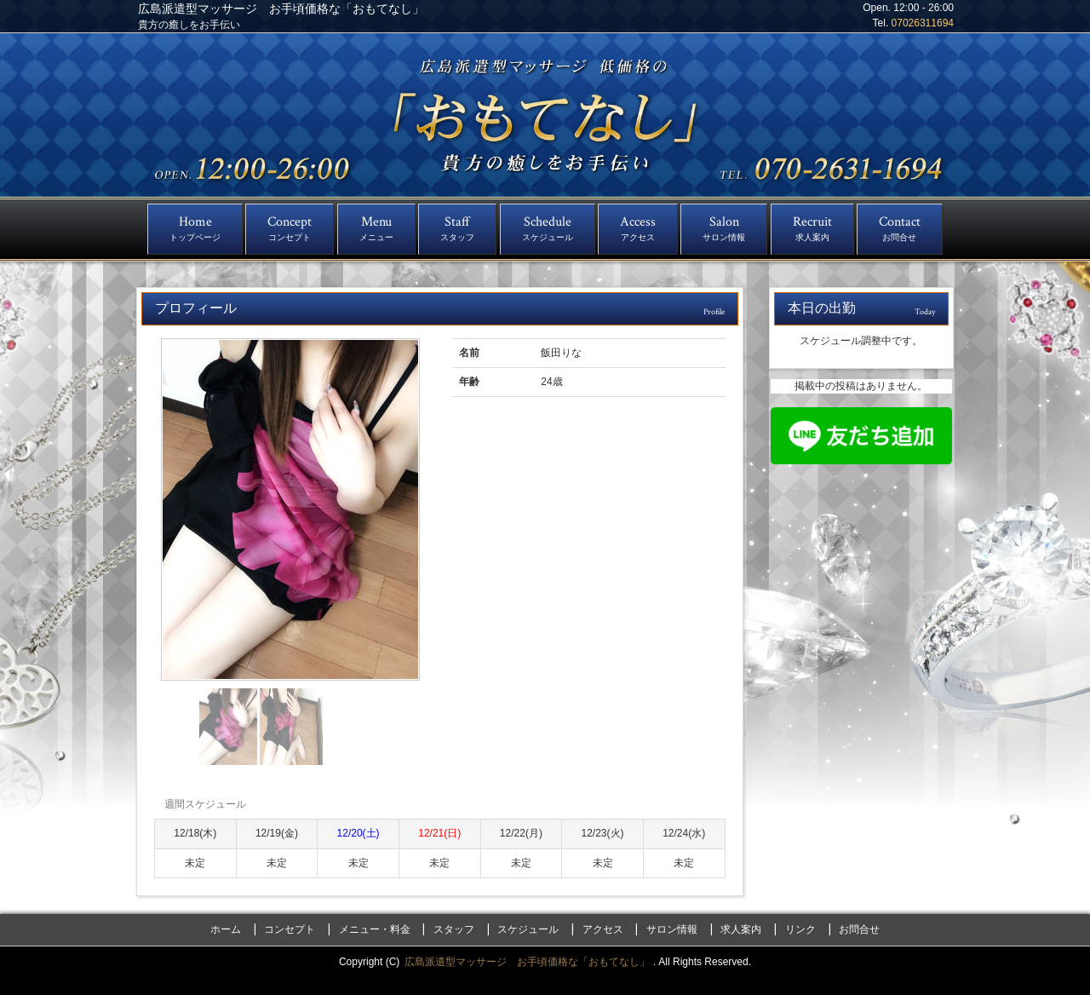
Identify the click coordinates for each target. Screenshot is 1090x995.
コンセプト (289, 929)
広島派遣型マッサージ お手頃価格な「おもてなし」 (528, 962)
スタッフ (453, 929)
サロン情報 (671, 929)
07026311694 (923, 23)
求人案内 (740, 929)
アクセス (602, 929)
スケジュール (528, 929)
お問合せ (859, 929)
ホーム (225, 929)
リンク (800, 929)
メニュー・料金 (374, 929)
